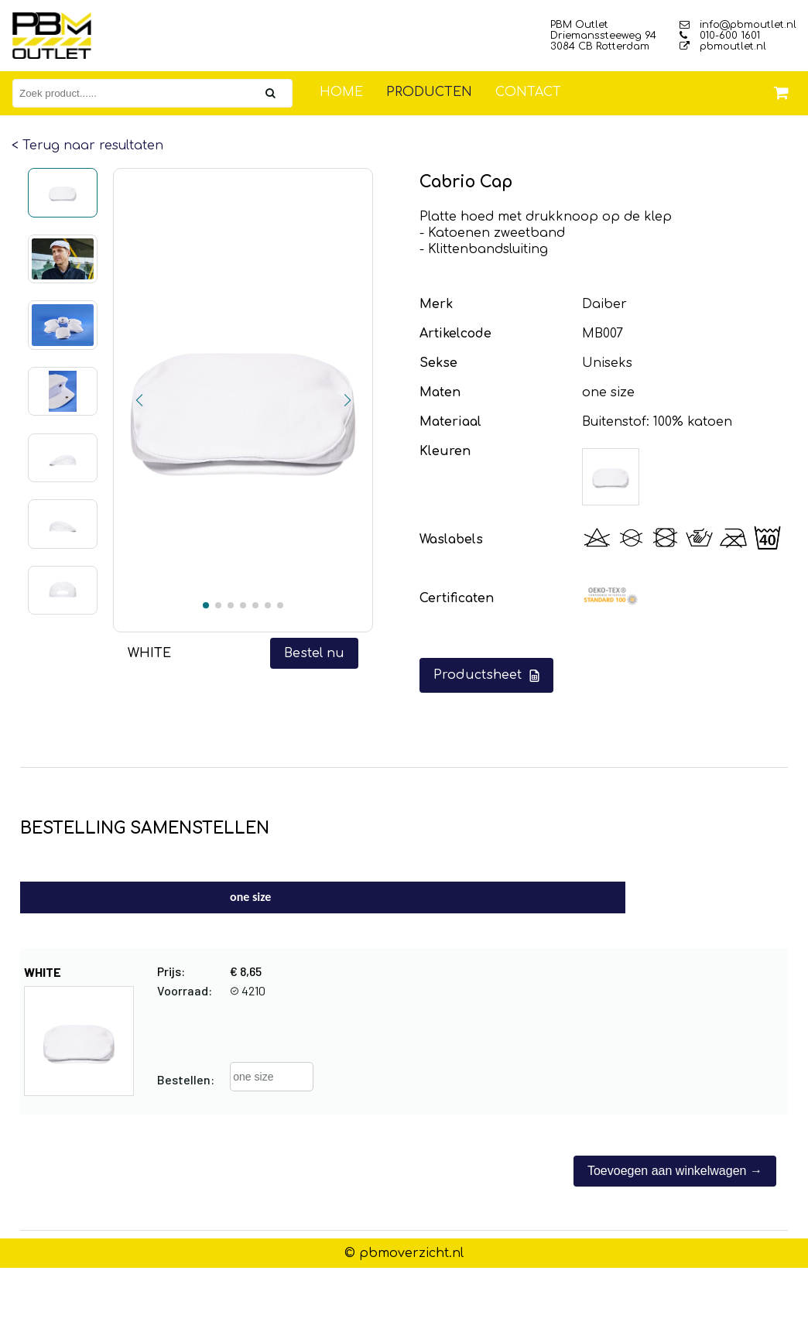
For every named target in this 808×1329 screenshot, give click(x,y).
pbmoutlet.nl (723, 46)
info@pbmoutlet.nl (738, 24)
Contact (528, 92)
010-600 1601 (720, 35)
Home (341, 92)
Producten (429, 92)
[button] (139, 400)
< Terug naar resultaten (87, 145)
